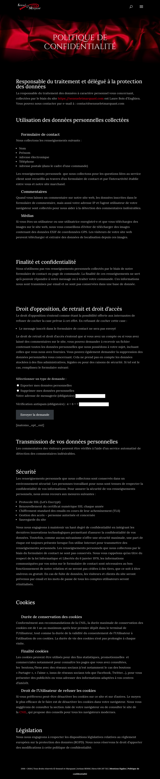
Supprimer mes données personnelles (47, 391)
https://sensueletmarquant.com (81, 98)
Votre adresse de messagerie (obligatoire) (45, 396)
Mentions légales (117, 768)
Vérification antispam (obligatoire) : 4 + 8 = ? (47, 404)
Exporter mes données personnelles (46, 385)
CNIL (23, 712)
